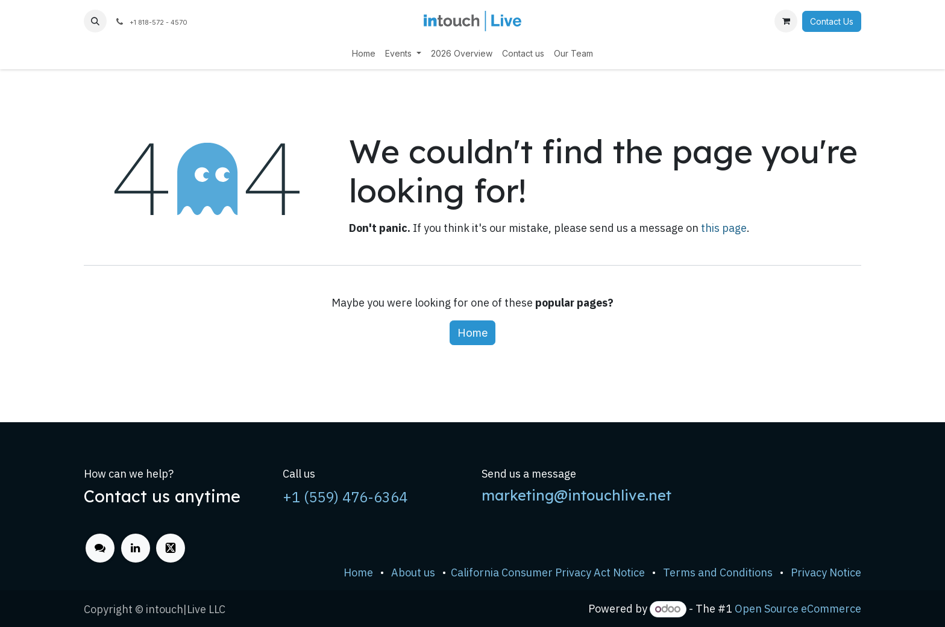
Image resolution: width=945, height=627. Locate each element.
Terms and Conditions (718, 572)
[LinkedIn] (135, 548)
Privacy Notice (826, 572)
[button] (95, 21)
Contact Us (831, 21)
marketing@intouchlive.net (576, 495)
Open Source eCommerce (798, 609)
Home (472, 332)
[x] (170, 548)
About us (413, 572)
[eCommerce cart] (785, 21)
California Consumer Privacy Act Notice (548, 572)
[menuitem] (363, 53)
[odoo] (100, 548)
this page (724, 228)
